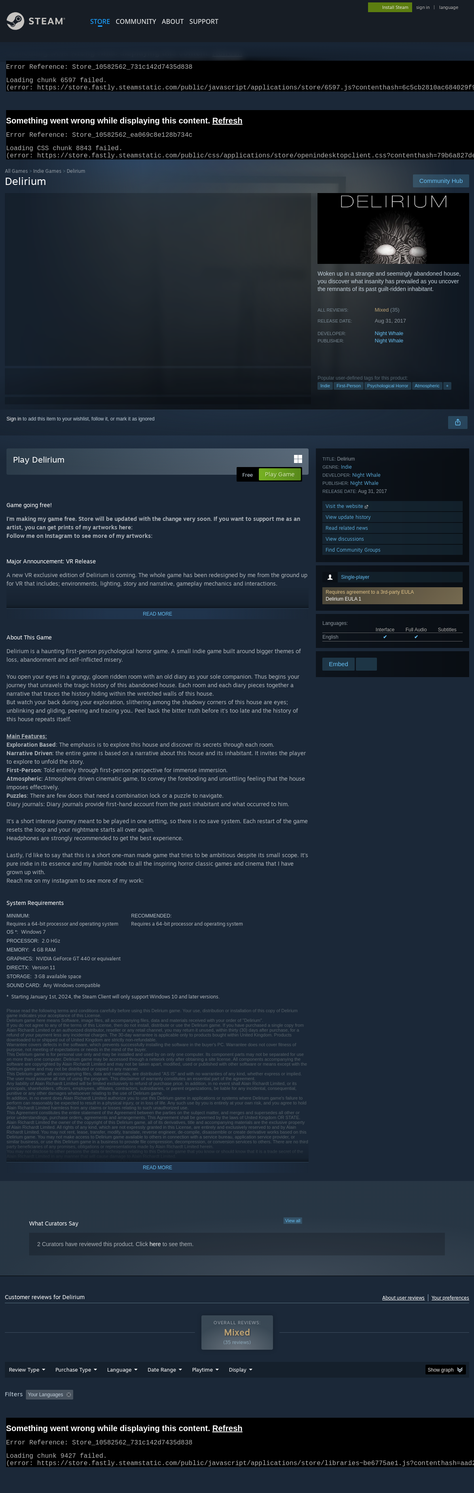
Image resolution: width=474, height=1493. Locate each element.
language (448, 7)
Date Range (162, 1390)
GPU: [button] (384, 1416)
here (155, 1254)
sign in (423, 7)
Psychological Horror (387, 395)
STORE (100, 21)
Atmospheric (427, 395)
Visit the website (348, 602)
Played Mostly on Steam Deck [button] (247, 1416)
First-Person (348, 395)
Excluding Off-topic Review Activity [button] (127, 1416)
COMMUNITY (136, 21)
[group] (237, 1416)
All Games (16, 181)
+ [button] (447, 395)
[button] (392, 488)
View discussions (345, 634)
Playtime (202, 1390)
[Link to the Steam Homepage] (42, 27)
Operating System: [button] (316, 1416)
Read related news (347, 623)
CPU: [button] (357, 1416)
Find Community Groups (353, 645)
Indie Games (47, 181)
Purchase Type (73, 1390)
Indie (325, 395)
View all (292, 1230)
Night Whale (389, 343)
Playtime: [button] (190, 1416)
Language (119, 1390)
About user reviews (403, 1307)
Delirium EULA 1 (343, 492)
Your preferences (450, 1307)
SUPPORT (203, 21)
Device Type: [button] (420, 1416)
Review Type (24, 1390)
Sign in (13, 428)
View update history (348, 613)
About (173, 21)
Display (237, 1390)
